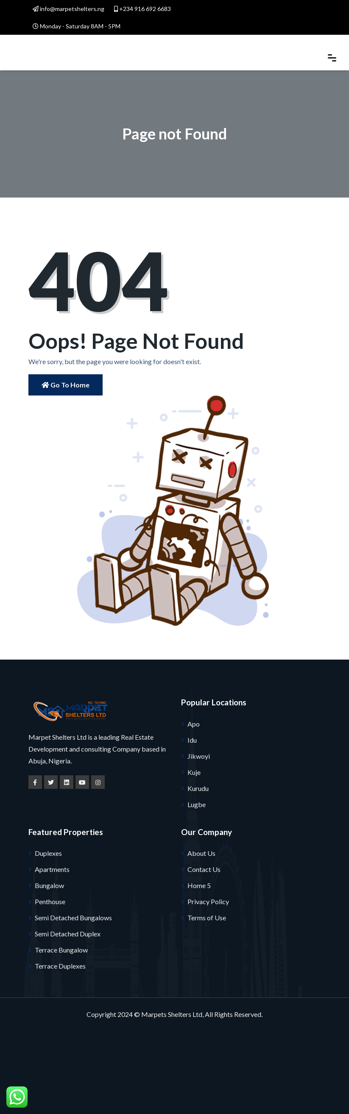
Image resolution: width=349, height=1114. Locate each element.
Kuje (194, 772)
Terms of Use (206, 917)
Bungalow (49, 885)
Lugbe (196, 804)
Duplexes (48, 853)
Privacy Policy (208, 901)
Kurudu (198, 788)
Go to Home (65, 385)
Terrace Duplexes (60, 966)
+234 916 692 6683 (142, 8)
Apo (193, 724)
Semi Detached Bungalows (73, 917)
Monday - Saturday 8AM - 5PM (76, 26)
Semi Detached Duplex (68, 934)
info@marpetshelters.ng (68, 8)
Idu (192, 740)
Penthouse (50, 901)
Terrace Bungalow (61, 950)
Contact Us (204, 869)
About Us (201, 853)
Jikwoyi (198, 756)
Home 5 (199, 885)
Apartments (52, 869)
